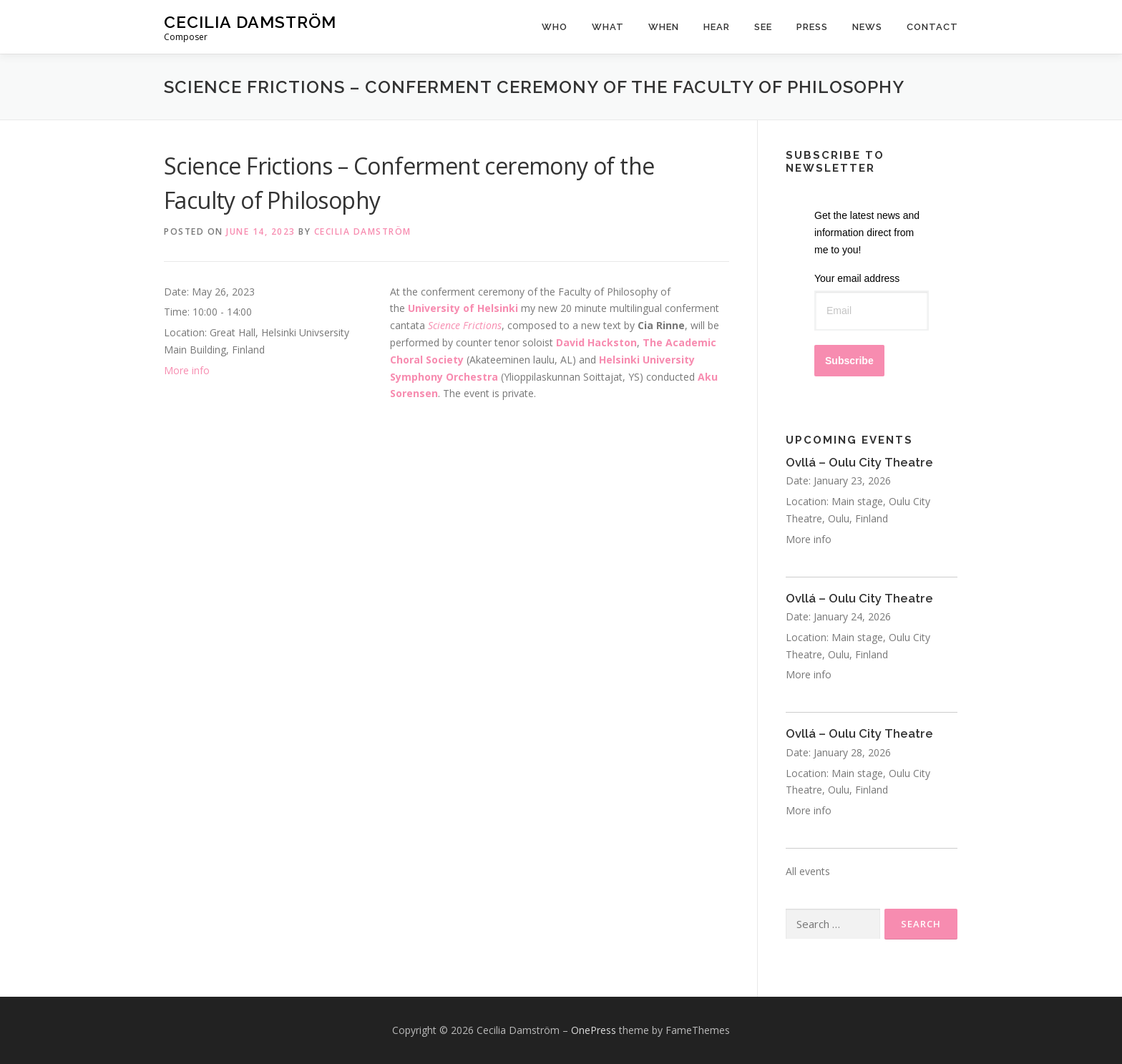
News (867, 26)
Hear (716, 26)
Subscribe (849, 360)
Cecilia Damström (250, 21)
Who (554, 26)
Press (812, 26)
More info (187, 370)
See (763, 26)
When (663, 26)
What (608, 26)
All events (808, 871)
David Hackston (596, 342)
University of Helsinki (464, 308)
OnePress (593, 1030)
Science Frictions (465, 325)
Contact (932, 26)
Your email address (856, 278)
